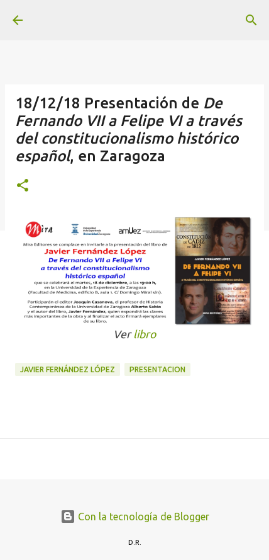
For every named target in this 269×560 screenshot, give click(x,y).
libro (144, 334)
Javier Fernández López (67, 369)
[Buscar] (251, 20)
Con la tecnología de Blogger (134, 516)
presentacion (157, 369)
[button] (22, 186)
